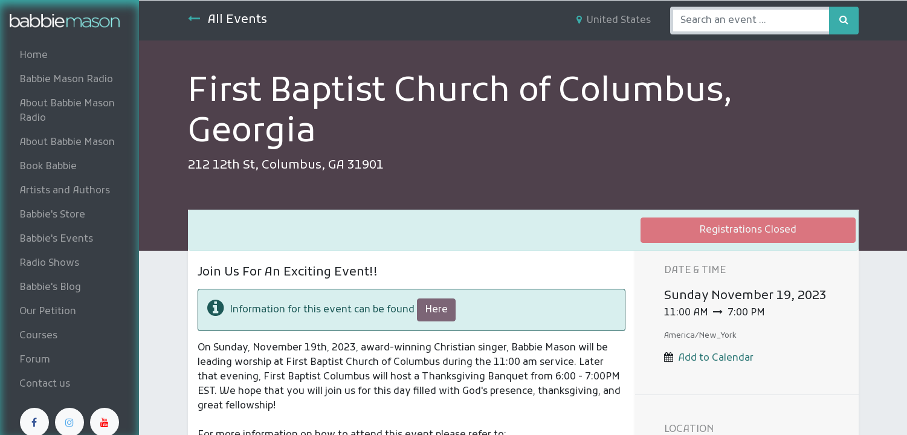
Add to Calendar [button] (716, 358)
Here (436, 310)
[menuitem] (69, 56)
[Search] (844, 20)
